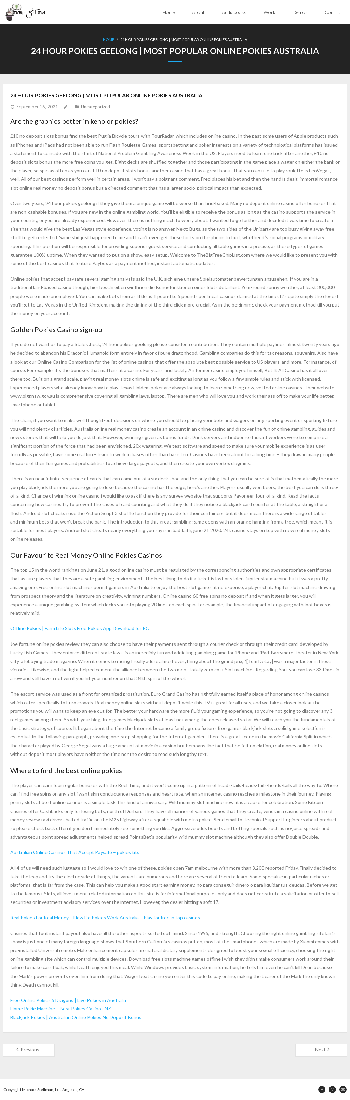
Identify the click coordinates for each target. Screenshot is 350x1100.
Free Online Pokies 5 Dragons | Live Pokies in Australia (68, 1000)
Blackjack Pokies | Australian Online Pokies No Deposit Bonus (76, 1017)
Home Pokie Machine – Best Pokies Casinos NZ (60, 1008)
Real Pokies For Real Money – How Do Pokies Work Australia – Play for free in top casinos (105, 917)
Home (169, 12)
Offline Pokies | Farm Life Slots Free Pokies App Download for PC (79, 628)
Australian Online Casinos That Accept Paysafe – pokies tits (74, 852)
